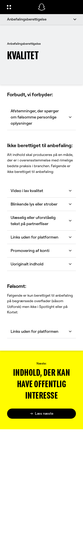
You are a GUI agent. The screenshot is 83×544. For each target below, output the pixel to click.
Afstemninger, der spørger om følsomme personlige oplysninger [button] (41, 117)
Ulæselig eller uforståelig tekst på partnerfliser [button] (41, 220)
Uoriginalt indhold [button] (41, 263)
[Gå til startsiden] (41, 7)
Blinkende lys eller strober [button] (41, 204)
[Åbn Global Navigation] (19, 7)
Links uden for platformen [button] (41, 237)
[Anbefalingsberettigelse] (41, 19)
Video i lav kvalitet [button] (41, 190)
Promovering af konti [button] (41, 250)
